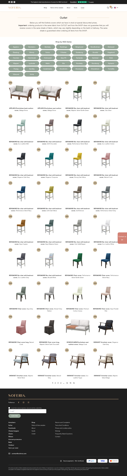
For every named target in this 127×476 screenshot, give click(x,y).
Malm (48, 63)
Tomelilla (111, 69)
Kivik (111, 58)
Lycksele (32, 63)
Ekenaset (111, 47)
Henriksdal (32, 58)
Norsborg (95, 63)
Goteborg (79, 52)
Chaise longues (13, 431)
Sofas (10, 425)
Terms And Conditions (62, 425)
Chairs (10, 434)
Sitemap (57, 431)
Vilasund (16, 74)
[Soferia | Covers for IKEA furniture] (14, 8)
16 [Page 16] (74, 383)
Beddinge (63, 47)
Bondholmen (95, 47)
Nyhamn (111, 63)
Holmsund (47, 58)
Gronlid (95, 52)
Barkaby (48, 47)
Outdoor (11, 445)
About (68, 7)
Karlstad (95, 58)
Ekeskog (16, 52)
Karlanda (79, 58)
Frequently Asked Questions (63, 434)
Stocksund (79, 69)
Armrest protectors (15, 439)
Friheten (63, 52)
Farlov (47, 52)
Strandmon (95, 69)
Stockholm (63, 69)
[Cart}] (111, 8)
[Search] (108, 8)
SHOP (80, 25)
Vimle (32, 74)
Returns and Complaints (62, 422)
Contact (57, 436)
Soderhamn (47, 69)
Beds (10, 442)
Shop (45, 7)
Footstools (12, 428)
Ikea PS (63, 58)
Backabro (31, 47)
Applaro (16, 47)
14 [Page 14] (67, 383)
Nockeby (79, 63)
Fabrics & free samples (56, 7)
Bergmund (79, 47)
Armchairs (11, 422)
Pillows (10, 436)
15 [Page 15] (70, 383)
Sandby (32, 69)
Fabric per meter (13, 448)
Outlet (82, 7)
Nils (63, 63)
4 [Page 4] (60, 383)
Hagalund (111, 52)
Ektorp (31, 52)
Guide (75, 7)
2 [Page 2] (55, 383)
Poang (16, 69)
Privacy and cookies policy (63, 428)
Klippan (16, 63)
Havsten (16, 58)
